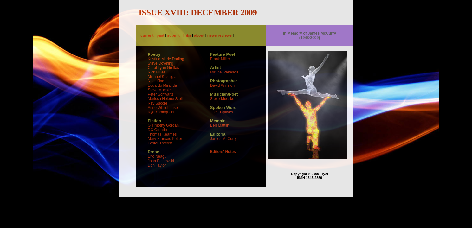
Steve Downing (160, 63)
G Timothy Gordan (163, 125)
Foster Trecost (160, 143)
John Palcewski (161, 161)
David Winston (222, 85)
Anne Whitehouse (163, 107)
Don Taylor (157, 165)
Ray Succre (157, 103)
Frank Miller (220, 59)
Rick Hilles (156, 72)
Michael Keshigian (163, 76)
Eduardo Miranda (162, 85)
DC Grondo (157, 130)
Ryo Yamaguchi (161, 112)
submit (173, 35)
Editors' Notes (223, 151)
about (199, 35)
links (187, 35)
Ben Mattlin (219, 125)
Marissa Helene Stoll (165, 99)
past (161, 35)
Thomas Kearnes (162, 134)
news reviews (219, 35)
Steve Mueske (160, 90)
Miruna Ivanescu (224, 72)
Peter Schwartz (160, 94)
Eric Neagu (157, 156)
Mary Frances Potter (165, 138)
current (146, 35)
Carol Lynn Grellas (163, 68)
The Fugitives (221, 112)
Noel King (156, 81)
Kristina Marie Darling (166, 59)
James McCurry (223, 138)
